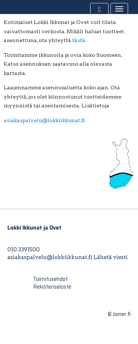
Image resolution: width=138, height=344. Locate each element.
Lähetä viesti (110, 257)
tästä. (79, 40)
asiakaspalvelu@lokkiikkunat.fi (44, 120)
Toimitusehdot (50, 279)
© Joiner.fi (119, 314)
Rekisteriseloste (52, 287)
